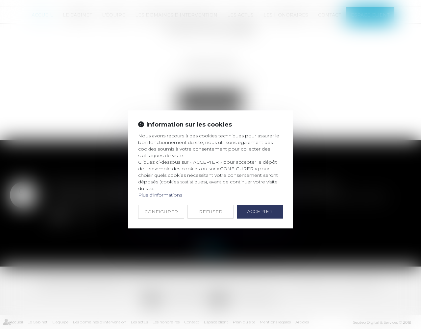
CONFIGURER (161, 212)
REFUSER (210, 212)
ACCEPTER (260, 211)
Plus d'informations (160, 195)
